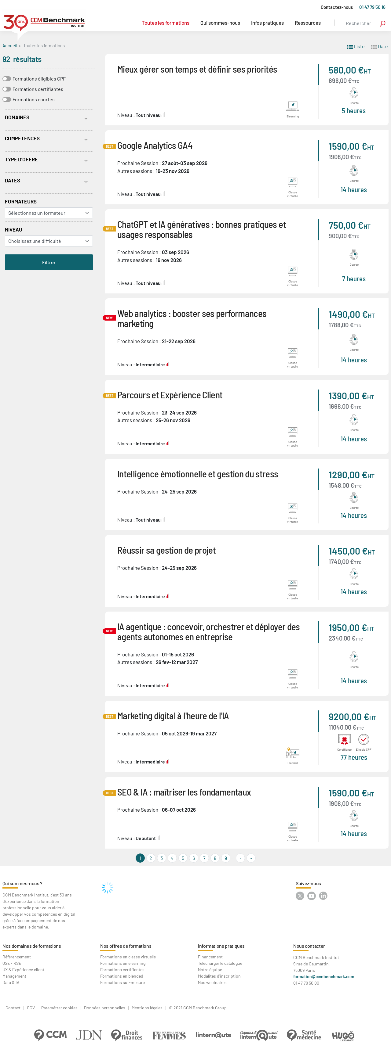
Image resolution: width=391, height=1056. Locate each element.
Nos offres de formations (125, 946)
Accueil (9, 45)
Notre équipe (210, 969)
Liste (356, 46)
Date (379, 46)
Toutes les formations (165, 23)
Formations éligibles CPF (39, 78)
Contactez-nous (337, 7)
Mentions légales (147, 1008)
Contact (12, 1008)
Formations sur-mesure (122, 982)
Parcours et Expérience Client (169, 394)
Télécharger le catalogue (220, 963)
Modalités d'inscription (219, 976)
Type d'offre (21, 159)
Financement (210, 956)
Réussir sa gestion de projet (166, 549)
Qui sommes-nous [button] (220, 23)
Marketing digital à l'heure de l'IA (173, 715)
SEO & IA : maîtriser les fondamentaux (184, 791)
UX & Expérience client (23, 969)
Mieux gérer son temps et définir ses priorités (197, 68)
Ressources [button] (308, 23)
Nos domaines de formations (31, 946)
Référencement (16, 956)
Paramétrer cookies (59, 1008)
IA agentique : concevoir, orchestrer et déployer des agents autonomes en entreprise (208, 631)
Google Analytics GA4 (154, 145)
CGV (31, 1008)
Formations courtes (34, 99)
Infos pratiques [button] (267, 23)
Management (14, 976)
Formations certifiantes (38, 89)
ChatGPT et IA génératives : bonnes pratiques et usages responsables (201, 229)
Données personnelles (104, 1008)
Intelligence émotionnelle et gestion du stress (197, 473)
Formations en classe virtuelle (128, 956)
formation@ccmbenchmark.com (323, 976)
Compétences (22, 138)
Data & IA (11, 982)
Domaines (17, 117)
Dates (12, 180)
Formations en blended (121, 976)
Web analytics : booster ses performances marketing (191, 318)
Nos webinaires (212, 982)
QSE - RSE (11, 963)
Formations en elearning (122, 963)
